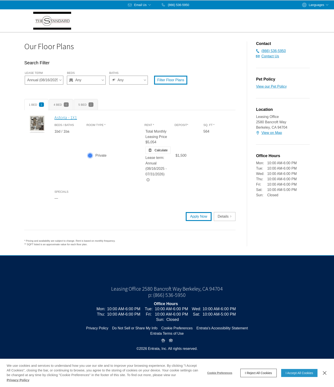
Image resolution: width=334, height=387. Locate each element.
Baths (114, 73)
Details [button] (225, 216)
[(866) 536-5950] (175, 4)
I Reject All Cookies (258, 373)
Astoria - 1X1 (65, 117)
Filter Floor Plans (170, 80)
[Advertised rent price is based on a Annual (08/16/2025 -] (148, 179)
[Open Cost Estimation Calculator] (157, 150)
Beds (71, 73)
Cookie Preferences (219, 373)
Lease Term (34, 73)
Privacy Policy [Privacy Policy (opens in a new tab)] (97, 343)
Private (101, 155)
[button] (140, 4)
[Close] (324, 373)
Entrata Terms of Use (167, 349)
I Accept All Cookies (299, 373)
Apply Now (198, 216)
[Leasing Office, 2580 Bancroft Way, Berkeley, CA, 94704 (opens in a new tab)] (167, 304)
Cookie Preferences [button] (177, 343)
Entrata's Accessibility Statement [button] (222, 343)
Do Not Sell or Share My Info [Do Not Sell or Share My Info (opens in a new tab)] (135, 343)
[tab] (36, 104)
